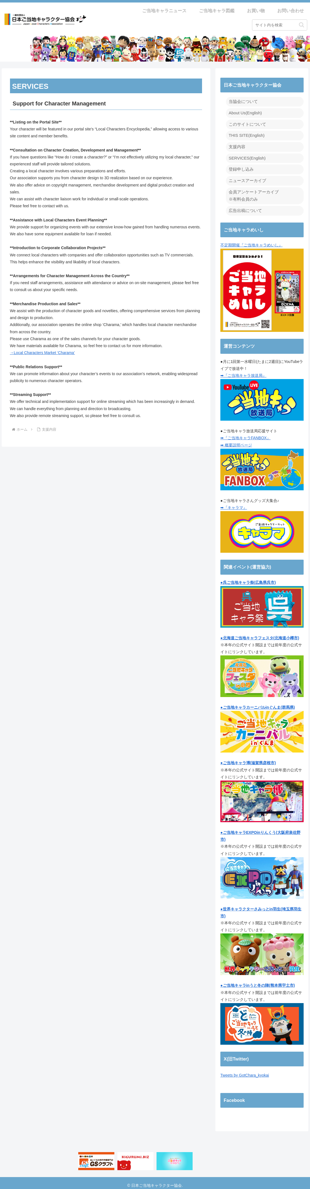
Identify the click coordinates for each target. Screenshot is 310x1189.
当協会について (242, 101)
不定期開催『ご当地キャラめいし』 (262, 282)
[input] (279, 25)
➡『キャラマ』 (233, 503)
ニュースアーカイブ (246, 177)
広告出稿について (244, 206)
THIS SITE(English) (246, 134)
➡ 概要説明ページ (236, 440)
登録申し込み (240, 166)
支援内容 (236, 145)
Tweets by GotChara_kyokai (244, 1071)
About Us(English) (244, 112)
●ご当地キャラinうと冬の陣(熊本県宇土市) (257, 981)
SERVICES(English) (246, 155)
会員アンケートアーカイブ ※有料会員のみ (252, 192)
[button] (301, 25)
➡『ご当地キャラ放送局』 (243, 371)
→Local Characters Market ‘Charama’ (42, 352)
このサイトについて (246, 123)
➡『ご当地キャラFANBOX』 (245, 433)
